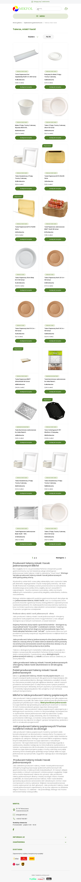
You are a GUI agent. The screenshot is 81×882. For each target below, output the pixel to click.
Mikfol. (33, 875)
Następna (61, 558)
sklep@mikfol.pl (21, 815)
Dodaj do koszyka (26, 87)
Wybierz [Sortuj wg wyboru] (33, 37)
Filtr (48, 37)
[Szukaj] (49, 9)
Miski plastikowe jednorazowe (53, 702)
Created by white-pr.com (42, 875)
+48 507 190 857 (21, 819)
